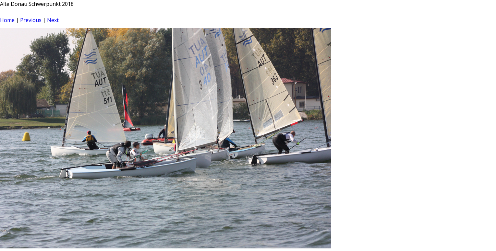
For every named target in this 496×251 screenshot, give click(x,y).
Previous (31, 20)
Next (53, 20)
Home (7, 20)
